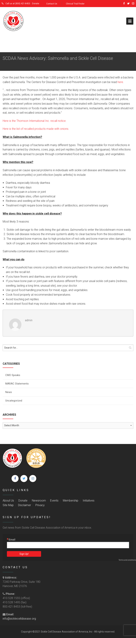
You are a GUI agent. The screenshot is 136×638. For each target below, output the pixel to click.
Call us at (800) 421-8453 (16, 3)
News (8, 392)
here (120, 82)
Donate (35, 3)
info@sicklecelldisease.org (19, 618)
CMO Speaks (12, 375)
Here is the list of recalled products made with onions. (36, 128)
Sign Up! (24, 553)
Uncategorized (13, 400)
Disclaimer (24, 505)
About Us (8, 500)
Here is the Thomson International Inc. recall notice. (34, 121)
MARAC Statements (17, 383)
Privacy (40, 505)
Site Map (8, 505)
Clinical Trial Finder (75, 3)
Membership (70, 500)
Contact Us (51, 3)
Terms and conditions (127, 560)
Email (12, 539)
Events (54, 500)
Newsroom (39, 500)
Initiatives (88, 500)
